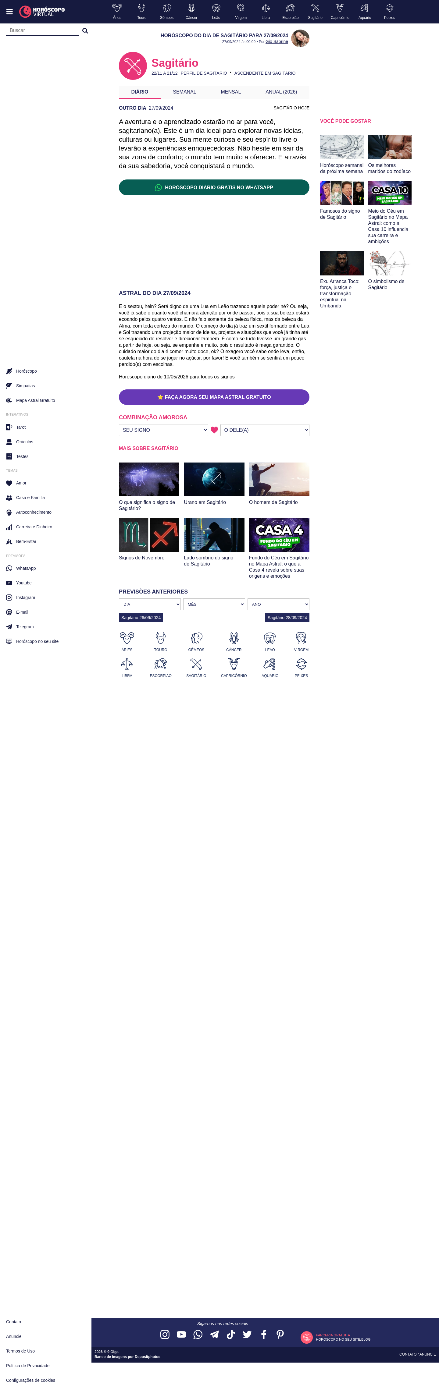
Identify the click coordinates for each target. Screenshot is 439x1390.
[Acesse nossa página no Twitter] (247, 1335)
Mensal (231, 91)
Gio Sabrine (277, 41)
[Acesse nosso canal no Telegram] (214, 1335)
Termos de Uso (20, 1351)
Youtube (19, 583)
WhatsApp (21, 568)
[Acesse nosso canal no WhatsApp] (198, 1335)
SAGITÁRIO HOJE (291, 107)
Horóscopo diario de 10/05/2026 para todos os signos (177, 376)
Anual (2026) (281, 91)
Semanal (184, 91)
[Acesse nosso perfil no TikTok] (231, 1335)
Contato (13, 1321)
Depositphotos (147, 1357)
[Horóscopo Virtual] (42, 12)
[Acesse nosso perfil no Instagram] (165, 1335)
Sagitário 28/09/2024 (287, 617)
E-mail (17, 612)
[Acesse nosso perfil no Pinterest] (280, 1335)
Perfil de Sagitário (204, 73)
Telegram (20, 627)
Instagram (20, 597)
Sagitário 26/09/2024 (141, 617)
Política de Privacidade (27, 1365)
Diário (139, 91)
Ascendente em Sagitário (265, 73)
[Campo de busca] (42, 32)
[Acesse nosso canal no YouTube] (181, 1335)
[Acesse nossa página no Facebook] (264, 1335)
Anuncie (14, 1336)
